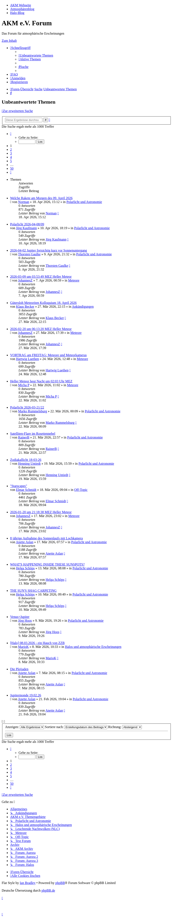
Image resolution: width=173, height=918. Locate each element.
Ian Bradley (28, 883)
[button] (10, 133)
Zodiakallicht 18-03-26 (25, 460)
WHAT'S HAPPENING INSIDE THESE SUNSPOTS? (47, 564)
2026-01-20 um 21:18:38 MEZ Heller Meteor (41, 512)
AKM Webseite (20, 5)
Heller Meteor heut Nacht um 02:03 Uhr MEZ (41, 381)
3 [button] (11, 153)
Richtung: (125, 727)
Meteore (73, 280)
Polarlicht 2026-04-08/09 (27, 224)
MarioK (23, 647)
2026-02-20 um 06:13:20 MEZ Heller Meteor (41, 329)
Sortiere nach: (76, 727)
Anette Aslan (24, 542)
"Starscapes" (18, 486)
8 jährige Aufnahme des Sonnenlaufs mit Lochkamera (46, 538)
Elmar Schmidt (26, 489)
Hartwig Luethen (27, 359)
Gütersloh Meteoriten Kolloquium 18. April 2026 (43, 303)
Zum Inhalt (9, 40)
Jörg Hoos (25, 620)
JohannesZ (25, 280)
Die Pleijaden (19, 669)
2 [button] (11, 149)
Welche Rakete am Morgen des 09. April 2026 (41, 198)
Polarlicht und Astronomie (84, 202)
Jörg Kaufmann (26, 228)
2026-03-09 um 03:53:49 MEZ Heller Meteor (41, 276)
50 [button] (11, 168)
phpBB (60, 883)
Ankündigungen (83, 306)
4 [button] (11, 157)
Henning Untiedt (29, 463)
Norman (23, 202)
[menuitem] (36, 55)
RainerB (23, 437)
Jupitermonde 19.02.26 (25, 695)
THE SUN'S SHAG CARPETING (33, 590)
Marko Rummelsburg (32, 411)
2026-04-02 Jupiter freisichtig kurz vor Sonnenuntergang (48, 250)
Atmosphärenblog (22, 9)
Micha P (23, 385)
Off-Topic (80, 489)
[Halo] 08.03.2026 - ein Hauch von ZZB (37, 643)
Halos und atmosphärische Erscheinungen (93, 647)
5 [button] (11, 161)
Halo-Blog (17, 13)
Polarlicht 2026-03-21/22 (27, 407)
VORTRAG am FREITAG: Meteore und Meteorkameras (48, 355)
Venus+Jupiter (20, 617)
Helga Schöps (25, 568)
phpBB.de (48, 890)
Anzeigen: (24, 727)
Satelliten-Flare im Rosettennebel (32, 433)
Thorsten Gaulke (29, 254)
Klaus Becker (25, 306)
